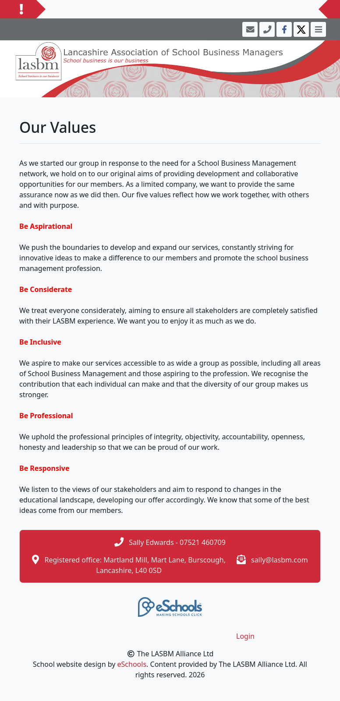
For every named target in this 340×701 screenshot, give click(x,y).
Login (245, 636)
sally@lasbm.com (279, 560)
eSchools (132, 664)
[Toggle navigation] (317, 29)
